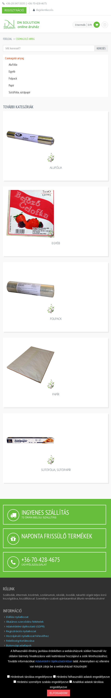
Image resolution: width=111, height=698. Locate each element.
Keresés (101, 48)
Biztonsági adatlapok (19, 645)
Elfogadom (58, 693)
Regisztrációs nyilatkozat (21, 631)
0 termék (80, 25)
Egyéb (12, 71)
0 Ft (90, 25)
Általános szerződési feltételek (25, 621)
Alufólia (13, 64)
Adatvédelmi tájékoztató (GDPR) (25, 626)
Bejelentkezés (44, 10)
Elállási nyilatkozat (17, 617)
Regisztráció (14, 10)
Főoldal (7, 39)
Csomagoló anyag (14, 58)
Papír (11, 85)
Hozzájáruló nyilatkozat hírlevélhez (27, 636)
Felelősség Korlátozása (20, 640)
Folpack (13, 78)
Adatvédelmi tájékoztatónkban (54, 661)
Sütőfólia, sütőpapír (19, 92)
